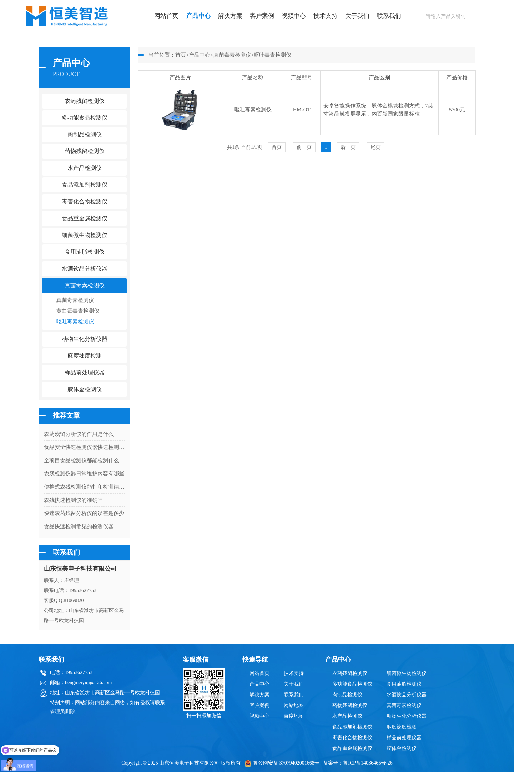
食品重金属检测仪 (352, 748)
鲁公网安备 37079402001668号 (281, 763)
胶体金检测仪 (84, 389)
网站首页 (166, 15)
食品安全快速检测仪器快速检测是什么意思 (84, 447)
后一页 (348, 147)
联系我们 (389, 15)
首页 (180, 55)
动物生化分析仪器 (407, 716)
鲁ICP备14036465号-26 (367, 763)
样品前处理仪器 (404, 737)
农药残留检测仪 (349, 673)
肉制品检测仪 (347, 694)
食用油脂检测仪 (404, 684)
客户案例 (262, 15)
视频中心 (294, 15)
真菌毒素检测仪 (75, 300)
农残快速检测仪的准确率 (73, 500)
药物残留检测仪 (349, 705)
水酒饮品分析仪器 (407, 694)
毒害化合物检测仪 (352, 737)
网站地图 (294, 705)
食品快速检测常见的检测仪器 (79, 526)
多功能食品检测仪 (352, 684)
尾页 (376, 147)
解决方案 (230, 15)
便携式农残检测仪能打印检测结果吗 (84, 487)
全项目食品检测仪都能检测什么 (81, 460)
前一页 (304, 147)
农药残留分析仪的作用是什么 (79, 434)
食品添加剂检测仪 (352, 727)
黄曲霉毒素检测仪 (77, 311)
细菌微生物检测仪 (407, 673)
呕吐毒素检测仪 (75, 321)
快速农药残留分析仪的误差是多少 (84, 513)
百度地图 (294, 716)
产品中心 (198, 15)
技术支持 (325, 15)
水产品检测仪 (347, 716)
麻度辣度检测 (402, 727)
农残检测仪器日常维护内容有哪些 (84, 473)
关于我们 (357, 15)
